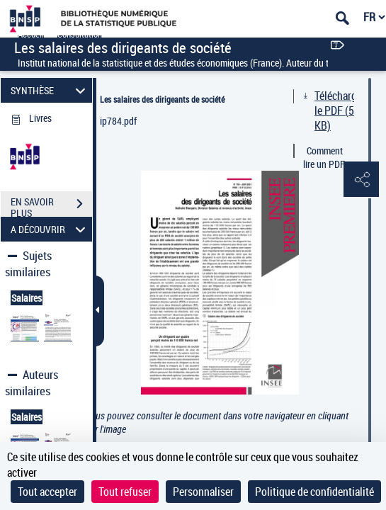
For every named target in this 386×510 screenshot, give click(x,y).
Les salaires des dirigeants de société (162, 99)
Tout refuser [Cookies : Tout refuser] (125, 491)
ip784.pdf (118, 121)
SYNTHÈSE (50, 90)
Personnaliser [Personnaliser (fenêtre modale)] (203, 491)
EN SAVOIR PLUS (51, 205)
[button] (361, 180)
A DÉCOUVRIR (50, 229)
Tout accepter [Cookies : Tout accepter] (47, 491)
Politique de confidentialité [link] (314, 491)
